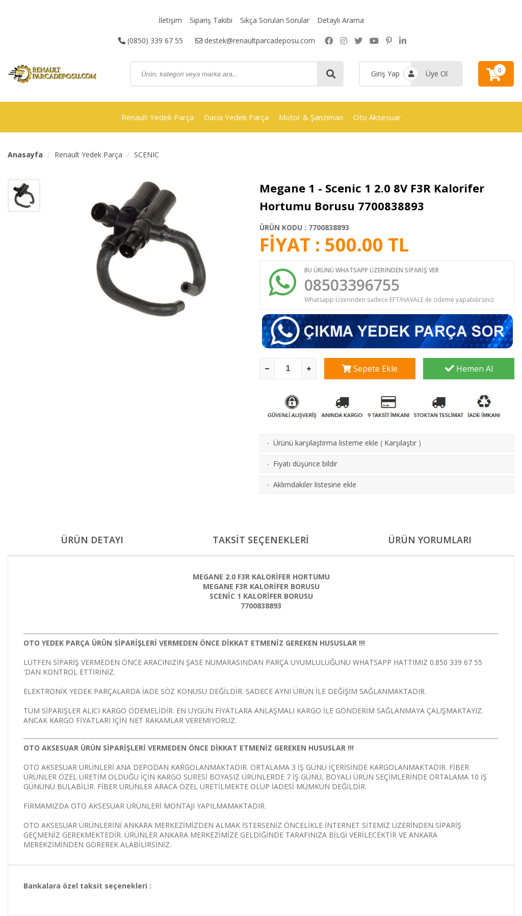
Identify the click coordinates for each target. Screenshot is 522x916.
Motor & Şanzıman (311, 117)
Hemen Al (469, 368)
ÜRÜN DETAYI (92, 540)
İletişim (170, 20)
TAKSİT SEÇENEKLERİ (261, 540)
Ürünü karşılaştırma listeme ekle (325, 443)
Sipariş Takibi (211, 20)
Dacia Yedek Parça (236, 117)
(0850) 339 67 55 (150, 40)
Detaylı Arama (340, 20)
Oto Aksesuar (377, 117)
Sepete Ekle (370, 368)
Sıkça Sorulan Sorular (274, 20)
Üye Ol (437, 73)
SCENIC (146, 154)
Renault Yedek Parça (157, 117)
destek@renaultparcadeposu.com (255, 40)
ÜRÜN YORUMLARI (430, 540)
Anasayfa (25, 154)
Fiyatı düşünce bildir (305, 463)
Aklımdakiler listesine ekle (314, 484)
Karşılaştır (400, 443)
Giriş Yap (385, 73)
